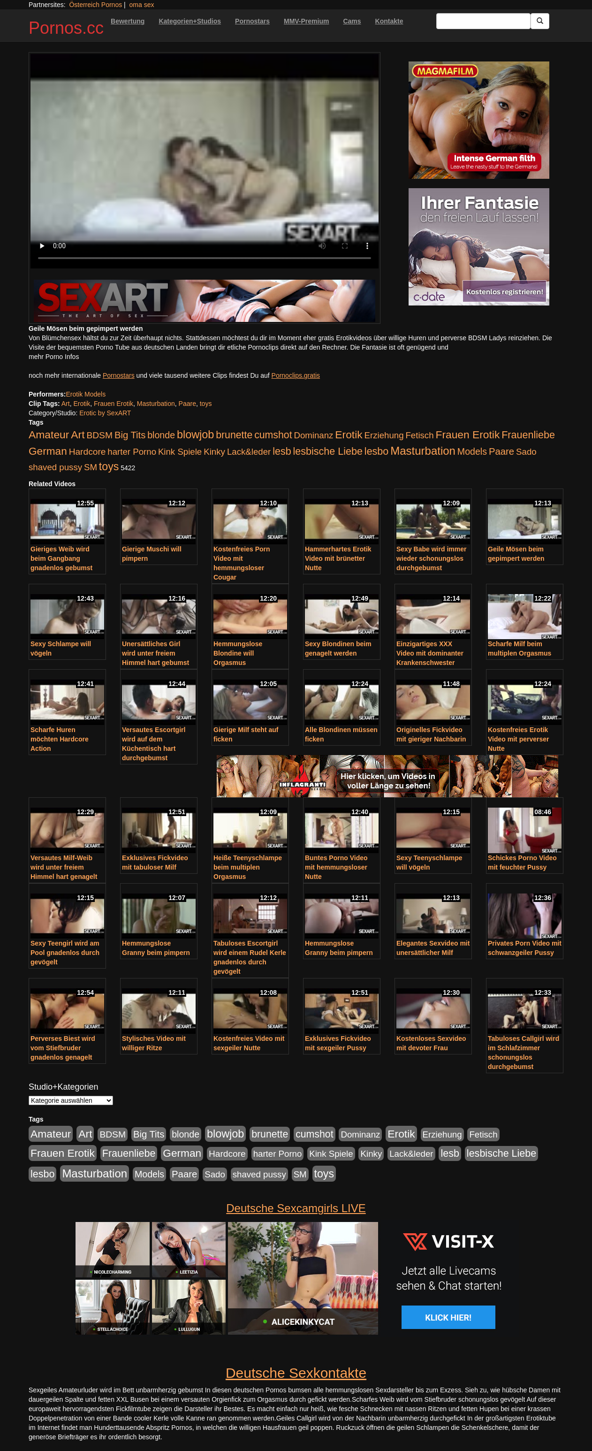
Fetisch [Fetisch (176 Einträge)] (419, 435)
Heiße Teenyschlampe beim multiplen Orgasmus (247, 867)
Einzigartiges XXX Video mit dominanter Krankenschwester (429, 653)
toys (206, 403)
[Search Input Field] (483, 21)
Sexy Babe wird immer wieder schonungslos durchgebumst (431, 558)
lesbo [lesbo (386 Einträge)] (376, 451)
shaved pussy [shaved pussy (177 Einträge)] (55, 467)
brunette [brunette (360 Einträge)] (234, 435)
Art (65, 403)
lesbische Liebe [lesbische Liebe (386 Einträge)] (328, 451)
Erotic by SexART (105, 413)
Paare (187, 403)
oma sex (141, 4)
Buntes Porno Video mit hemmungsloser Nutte (336, 867)
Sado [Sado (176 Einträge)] (526, 452)
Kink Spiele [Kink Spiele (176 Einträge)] (180, 452)
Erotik (81, 403)
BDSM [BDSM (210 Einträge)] (99, 435)
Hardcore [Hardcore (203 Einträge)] (87, 452)
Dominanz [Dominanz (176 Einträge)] (313, 435)
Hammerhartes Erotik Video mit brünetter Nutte (338, 558)
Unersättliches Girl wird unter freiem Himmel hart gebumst (155, 653)
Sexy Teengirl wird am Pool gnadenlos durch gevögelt (64, 952)
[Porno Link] (204, 301)
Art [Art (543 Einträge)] (77, 434)
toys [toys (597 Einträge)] (109, 466)
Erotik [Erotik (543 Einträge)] (348, 434)
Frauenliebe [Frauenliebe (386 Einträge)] (528, 435)
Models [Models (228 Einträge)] (472, 451)
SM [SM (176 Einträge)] (90, 467)
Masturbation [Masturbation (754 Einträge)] (422, 450)
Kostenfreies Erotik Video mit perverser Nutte (518, 739)
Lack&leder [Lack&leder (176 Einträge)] (249, 452)
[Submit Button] (540, 21)
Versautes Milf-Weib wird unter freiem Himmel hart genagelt (63, 867)
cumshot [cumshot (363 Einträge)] (273, 435)
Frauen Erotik (113, 403)
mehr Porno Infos (54, 356)
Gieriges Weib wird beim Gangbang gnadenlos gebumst (61, 558)
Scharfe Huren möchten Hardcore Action (59, 739)
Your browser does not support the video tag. (204, 161)
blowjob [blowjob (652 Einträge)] (195, 434)
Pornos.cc (66, 28)
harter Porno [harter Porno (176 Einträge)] (131, 452)
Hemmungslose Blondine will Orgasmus (237, 653)
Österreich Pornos (95, 4)
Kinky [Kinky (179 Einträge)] (214, 452)
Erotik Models (86, 394)
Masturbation (156, 403)
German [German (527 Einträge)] (48, 451)
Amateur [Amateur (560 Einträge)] (49, 434)
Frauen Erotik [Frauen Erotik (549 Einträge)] (467, 434)
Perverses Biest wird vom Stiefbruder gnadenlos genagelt (62, 1048)
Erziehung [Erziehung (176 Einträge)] (384, 435)
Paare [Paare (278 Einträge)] (501, 451)
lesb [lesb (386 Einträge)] (282, 451)
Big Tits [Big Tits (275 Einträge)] (129, 435)
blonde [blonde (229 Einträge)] (161, 435)
